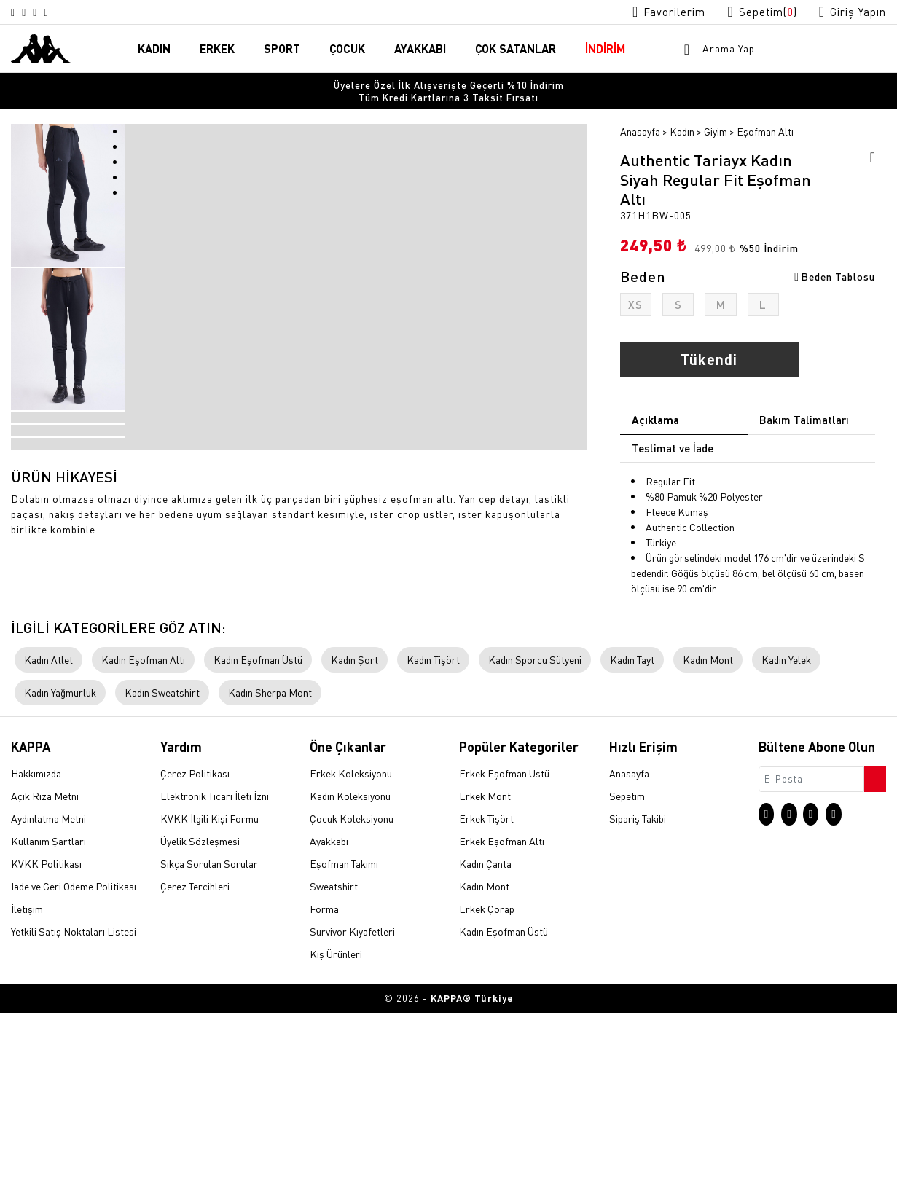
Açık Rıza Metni (45, 968)
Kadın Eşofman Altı (143, 832)
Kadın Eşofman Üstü (258, 832)
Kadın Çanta (485, 1036)
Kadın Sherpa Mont (270, 864)
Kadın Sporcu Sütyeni (534, 832)
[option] (448, 87)
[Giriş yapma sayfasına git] (848, 12)
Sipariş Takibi (637, 990)
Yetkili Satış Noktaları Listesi (73, 1103)
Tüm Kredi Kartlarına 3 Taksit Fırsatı (448, 87)
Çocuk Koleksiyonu (351, 990)
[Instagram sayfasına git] (16, 12)
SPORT (282, 50)
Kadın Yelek (786, 832)
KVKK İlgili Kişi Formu (209, 990)
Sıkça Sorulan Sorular (209, 1036)
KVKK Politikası (46, 1036)
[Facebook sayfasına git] (51, 12)
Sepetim (627, 968)
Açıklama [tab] (655, 410)
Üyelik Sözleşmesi (200, 1013)
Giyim (715, 121)
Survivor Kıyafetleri (352, 1103)
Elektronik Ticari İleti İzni (214, 968)
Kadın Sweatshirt (162, 864)
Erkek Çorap (486, 1081)
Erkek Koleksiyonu (351, 945)
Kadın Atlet (48, 832)
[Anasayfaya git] (41, 48)
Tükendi (709, 349)
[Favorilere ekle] (868, 150)
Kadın (682, 121)
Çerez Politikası (195, 945)
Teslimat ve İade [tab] (672, 438)
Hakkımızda (36, 945)
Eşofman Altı (765, 121)
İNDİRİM (605, 50)
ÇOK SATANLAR (515, 50)
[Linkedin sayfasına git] (68, 12)
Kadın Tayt (632, 832)
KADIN (154, 50)
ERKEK (217, 50)
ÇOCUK (347, 50)
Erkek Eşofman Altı (501, 1013)
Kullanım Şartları (48, 1013)
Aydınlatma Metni (48, 990)
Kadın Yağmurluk (60, 864)
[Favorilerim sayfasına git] (646, 12)
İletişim (27, 1081)
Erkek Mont (485, 968)
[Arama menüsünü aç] (691, 52)
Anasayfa (640, 121)
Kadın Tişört (433, 832)
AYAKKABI (420, 50)
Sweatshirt (334, 1058)
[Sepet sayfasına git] (748, 12)
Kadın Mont (708, 832)
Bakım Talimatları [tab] (804, 410)
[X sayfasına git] (33, 12)
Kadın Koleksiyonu (350, 968)
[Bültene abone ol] (873, 947)
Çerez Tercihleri (195, 1058)
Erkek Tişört (486, 990)
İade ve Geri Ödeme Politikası (73, 1058)
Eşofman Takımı (344, 1036)
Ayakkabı (329, 1013)
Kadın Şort (354, 832)
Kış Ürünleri (336, 1126)
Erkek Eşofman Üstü (504, 945)
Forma (324, 1081)
